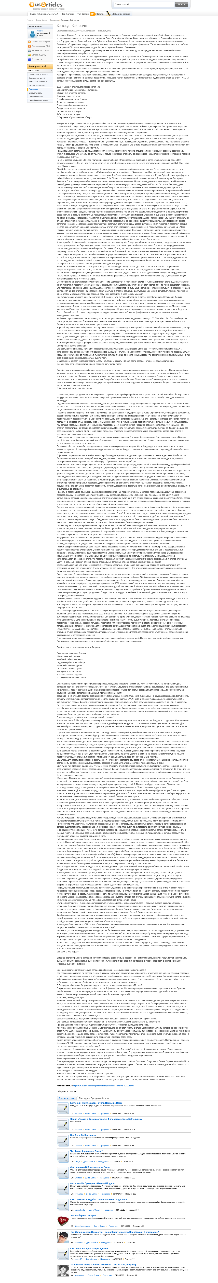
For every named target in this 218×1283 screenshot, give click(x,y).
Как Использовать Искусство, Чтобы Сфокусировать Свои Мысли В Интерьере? (115, 1232)
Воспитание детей (37, 78)
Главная (30, 20)
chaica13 (78, 1259)
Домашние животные (38, 82)
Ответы (100, 14)
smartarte (79, 1243)
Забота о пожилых (37, 85)
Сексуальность (35, 93)
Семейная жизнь (36, 97)
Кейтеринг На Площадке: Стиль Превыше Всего (96, 1103)
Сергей (40, 31)
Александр (79, 1275)
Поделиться (37, 59)
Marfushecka (80, 1210)
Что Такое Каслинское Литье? (86, 1151)
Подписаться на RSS (41, 46)
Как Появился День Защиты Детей (89, 1248)
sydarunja (79, 1194)
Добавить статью (121, 14)
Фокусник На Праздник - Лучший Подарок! (93, 1183)
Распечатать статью (40, 50)
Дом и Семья (41, 20)
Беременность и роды (38, 74)
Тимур (77, 1162)
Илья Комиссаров (82, 1226)
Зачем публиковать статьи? (44, 14)
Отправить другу (39, 55)
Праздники (54, 20)
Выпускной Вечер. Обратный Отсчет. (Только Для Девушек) (103, 1265)
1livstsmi (78, 1178)
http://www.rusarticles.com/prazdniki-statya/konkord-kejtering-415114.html (103, 1086)
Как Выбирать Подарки (83, 1215)
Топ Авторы (68, 14)
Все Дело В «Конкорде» (83, 1135)
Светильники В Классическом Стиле (90, 1167)
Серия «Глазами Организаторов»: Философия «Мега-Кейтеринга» (106, 1119)
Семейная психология (38, 100)
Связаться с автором (41, 42)
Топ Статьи (83, 14)
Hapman (78, 1113)
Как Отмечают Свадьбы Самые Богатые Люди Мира (98, 1199)
